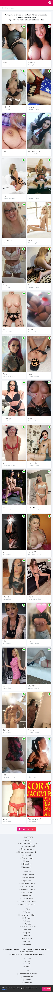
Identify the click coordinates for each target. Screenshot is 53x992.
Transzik (26, 936)
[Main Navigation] (3, 3)
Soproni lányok (26, 896)
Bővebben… (5, 989)
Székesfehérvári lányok (26, 901)
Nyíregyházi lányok (26, 890)
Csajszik (26, 933)
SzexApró (26, 942)
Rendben (47, 989)
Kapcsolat (27, 983)
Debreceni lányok (26, 878)
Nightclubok (26, 864)
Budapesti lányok (26, 875)
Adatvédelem (26, 977)
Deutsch (26, 967)
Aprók (26, 861)
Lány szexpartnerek (26, 846)
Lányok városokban (26, 915)
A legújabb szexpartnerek (26, 843)
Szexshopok (26, 867)
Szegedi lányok (26, 898)
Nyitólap (26, 840)
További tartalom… (27, 829)
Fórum (26, 921)
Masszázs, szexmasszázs (27, 852)
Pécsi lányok (26, 893)
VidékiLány (27, 930)
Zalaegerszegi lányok (26, 904)
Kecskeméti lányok (26, 884)
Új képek (26, 918)
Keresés (26, 924)
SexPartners (26, 945)
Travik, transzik (26, 858)
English (26, 964)
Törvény (26, 980)
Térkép (26, 912)
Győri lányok (26, 881)
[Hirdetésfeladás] (49, 2)
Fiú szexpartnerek (26, 849)
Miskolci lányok (27, 887)
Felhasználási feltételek (27, 974)
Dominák (26, 855)
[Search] (26, 8)
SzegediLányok (26, 939)
